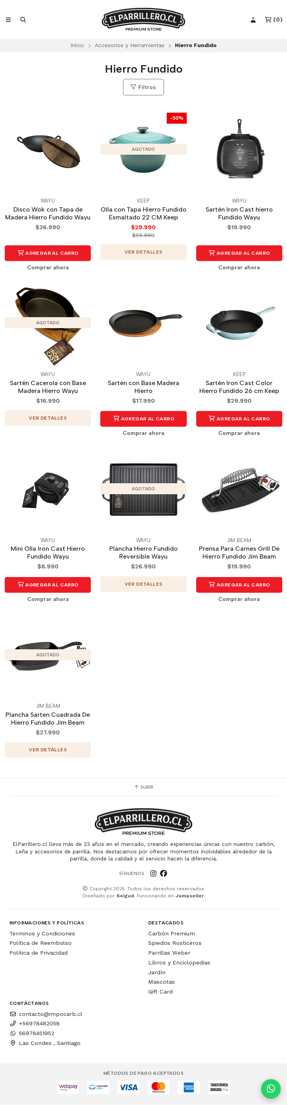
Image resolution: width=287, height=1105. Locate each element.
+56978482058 (34, 1024)
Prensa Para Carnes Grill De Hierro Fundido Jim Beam (239, 553)
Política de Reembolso (40, 943)
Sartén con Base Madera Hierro (143, 387)
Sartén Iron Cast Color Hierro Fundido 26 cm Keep (239, 387)
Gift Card (160, 992)
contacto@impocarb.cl (45, 1014)
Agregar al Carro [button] (48, 253)
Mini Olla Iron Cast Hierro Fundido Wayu (48, 553)
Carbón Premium (171, 934)
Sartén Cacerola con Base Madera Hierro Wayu (48, 387)
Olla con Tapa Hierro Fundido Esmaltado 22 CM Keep (143, 213)
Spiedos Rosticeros (175, 943)
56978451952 (31, 1033)
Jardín (157, 973)
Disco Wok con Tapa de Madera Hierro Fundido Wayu (47, 213)
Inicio (77, 45)
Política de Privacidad (38, 953)
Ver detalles (144, 252)
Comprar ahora (48, 268)
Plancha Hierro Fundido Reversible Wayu (143, 553)
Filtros (143, 87)
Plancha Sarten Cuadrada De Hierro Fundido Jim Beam (48, 719)
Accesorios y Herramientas (129, 45)
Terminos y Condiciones (42, 934)
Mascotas (161, 982)
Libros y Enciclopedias (179, 963)
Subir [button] (143, 787)
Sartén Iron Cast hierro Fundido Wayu (239, 213)
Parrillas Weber (169, 953)
